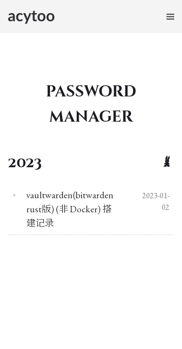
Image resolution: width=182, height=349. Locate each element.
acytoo (31, 15)
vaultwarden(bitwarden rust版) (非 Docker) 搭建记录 (70, 209)
